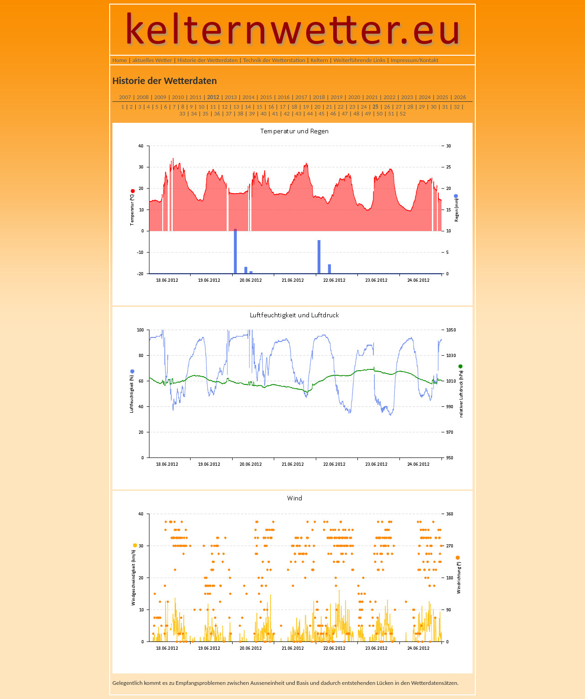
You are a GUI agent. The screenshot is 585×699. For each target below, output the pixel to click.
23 (352, 106)
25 (375, 106)
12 (225, 106)
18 (294, 106)
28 (410, 106)
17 (283, 106)
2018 (319, 97)
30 (433, 106)
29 (422, 106)
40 (263, 113)
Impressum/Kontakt (414, 60)
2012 (213, 97)
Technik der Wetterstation (274, 60)
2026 (460, 97)
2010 (178, 97)
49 (368, 113)
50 (380, 113)
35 (205, 113)
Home (119, 60)
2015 (266, 97)
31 (445, 106)
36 (217, 113)
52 (403, 113)
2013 (231, 97)
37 (229, 113)
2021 (372, 97)
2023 (407, 97)
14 (248, 106)
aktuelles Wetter (152, 60)
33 (182, 113)
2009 (160, 97)
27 (399, 106)
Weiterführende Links (359, 60)
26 (387, 106)
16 (271, 106)
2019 (336, 97)
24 (364, 106)
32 (457, 106)
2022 (389, 97)
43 (298, 113)
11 (213, 106)
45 (321, 113)
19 (306, 106)
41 (275, 113)
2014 (248, 97)
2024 (425, 97)
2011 (196, 97)
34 (194, 113)
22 (341, 106)
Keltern (319, 60)
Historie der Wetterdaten (207, 60)
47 (345, 113)
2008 (143, 97)
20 (317, 106)
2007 (125, 97)
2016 (284, 97)
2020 (354, 97)
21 (329, 106)
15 (259, 106)
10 (201, 106)
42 (287, 113)
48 (356, 113)
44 (310, 113)
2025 (442, 97)
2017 (301, 97)
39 (252, 113)
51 (391, 113)
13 (236, 106)
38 (240, 113)
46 (333, 113)
